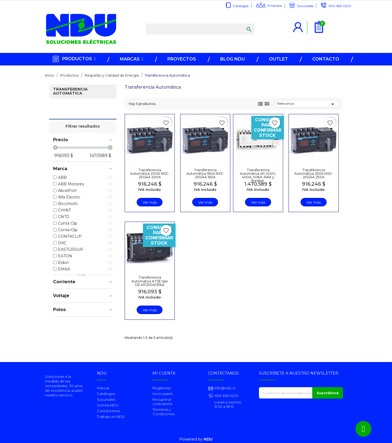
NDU (208, 439)
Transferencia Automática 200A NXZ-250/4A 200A (149, 173)
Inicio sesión (162, 393)
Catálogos (241, 6)
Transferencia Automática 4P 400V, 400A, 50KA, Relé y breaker (258, 175)
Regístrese (161, 388)
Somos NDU (107, 405)
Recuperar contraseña (162, 401)
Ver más (149, 202)
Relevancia (306, 104)
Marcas (103, 388)
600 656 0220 (340, 6)
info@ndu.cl (224, 388)
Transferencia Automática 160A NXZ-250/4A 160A (205, 173)
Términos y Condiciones (163, 411)
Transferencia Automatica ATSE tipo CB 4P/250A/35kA (149, 281)
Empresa (275, 6)
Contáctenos (108, 411)
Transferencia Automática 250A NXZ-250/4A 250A (313, 173)
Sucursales (305, 6)
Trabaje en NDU (111, 416)
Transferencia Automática (70, 91)
